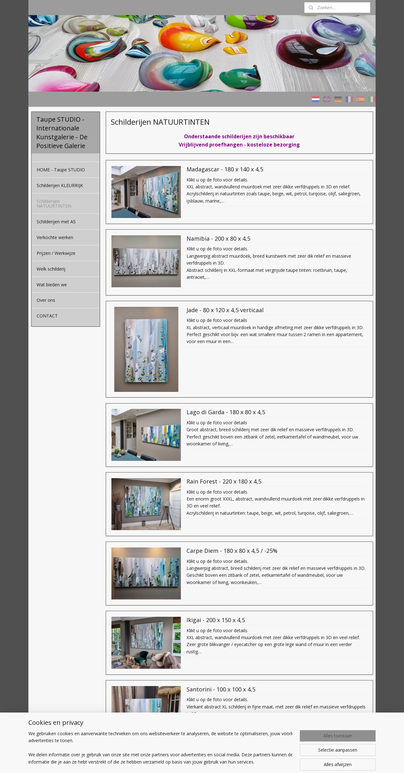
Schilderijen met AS (56, 222)
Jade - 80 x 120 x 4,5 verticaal (224, 309)
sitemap (222, 761)
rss (235, 761)
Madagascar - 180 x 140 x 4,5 (224, 169)
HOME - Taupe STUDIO (61, 170)
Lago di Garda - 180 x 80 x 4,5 (225, 412)
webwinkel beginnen (259, 761)
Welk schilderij (51, 269)
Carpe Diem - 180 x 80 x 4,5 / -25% (231, 550)
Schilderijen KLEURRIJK (60, 185)
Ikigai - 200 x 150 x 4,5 (215, 620)
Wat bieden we (52, 285)
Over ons (46, 300)
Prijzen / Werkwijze (56, 253)
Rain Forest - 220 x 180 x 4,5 (223, 481)
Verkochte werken (55, 237)
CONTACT (47, 316)
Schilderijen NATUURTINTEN (54, 203)
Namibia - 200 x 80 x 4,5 (218, 238)
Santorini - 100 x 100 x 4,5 (220, 689)
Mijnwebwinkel (314, 761)
